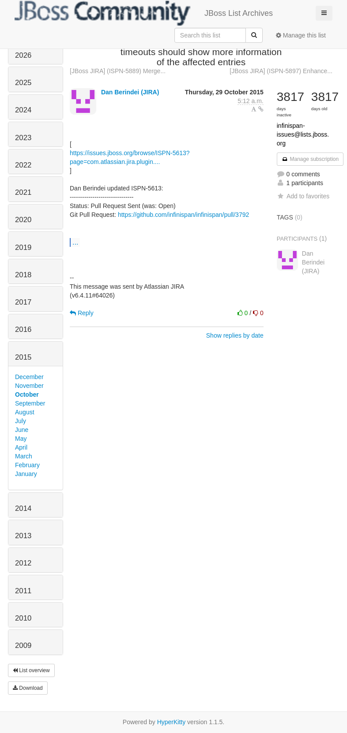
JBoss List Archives (144, 13)
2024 (23, 110)
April (21, 447)
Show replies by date (235, 335)
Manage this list (301, 35)
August (24, 412)
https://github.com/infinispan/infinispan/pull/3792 (183, 214)
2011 (23, 591)
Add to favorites (303, 196)
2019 (23, 247)
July (20, 420)
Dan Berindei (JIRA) (130, 92)
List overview (31, 670)
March (23, 456)
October (27, 394)
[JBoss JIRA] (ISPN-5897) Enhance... (281, 70)
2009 (23, 645)
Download (28, 688)
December (29, 376)
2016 (23, 329)
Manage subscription (310, 159)
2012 (23, 563)
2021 (23, 192)
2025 (23, 82)
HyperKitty (171, 722)
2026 (23, 55)
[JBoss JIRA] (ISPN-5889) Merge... (118, 70)
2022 (23, 165)
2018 (23, 275)
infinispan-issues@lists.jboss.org (303, 134)
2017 (23, 302)
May (20, 438)
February (27, 465)
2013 (23, 536)
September (30, 403)
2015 (23, 357)
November (29, 385)
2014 (23, 508)
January (26, 473)
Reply (82, 312)
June (21, 429)
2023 (23, 138)
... (75, 242)
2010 (23, 618)
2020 (23, 220)
